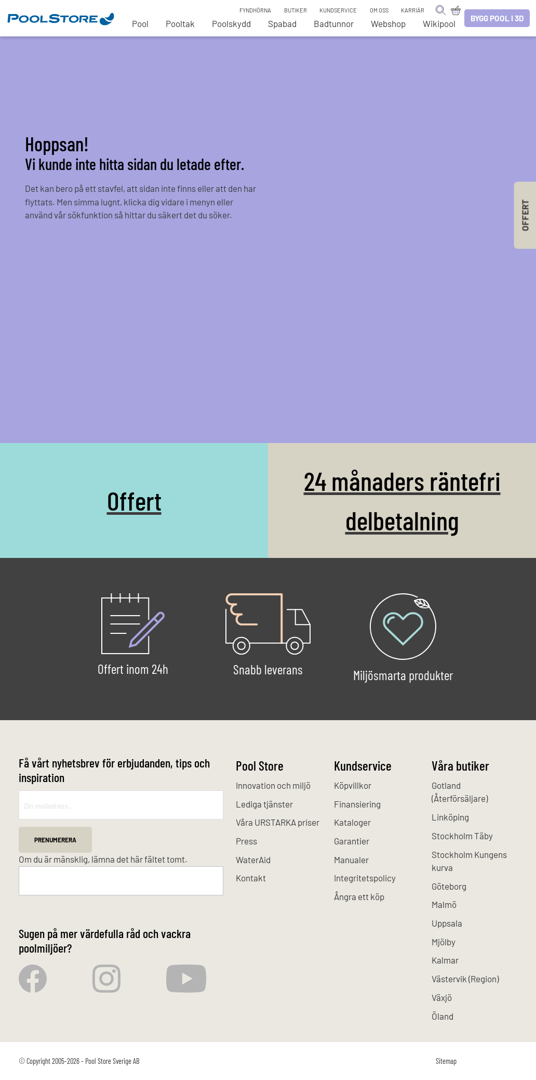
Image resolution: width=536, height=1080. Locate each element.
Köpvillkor (352, 785)
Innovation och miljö (273, 785)
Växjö (442, 997)
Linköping (450, 817)
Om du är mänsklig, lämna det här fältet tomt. (103, 859)
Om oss (379, 10)
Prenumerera (55, 839)
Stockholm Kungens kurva (469, 861)
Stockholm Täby (462, 835)
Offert (134, 500)
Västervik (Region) (465, 978)
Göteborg (449, 886)
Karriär (412, 10)
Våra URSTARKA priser (277, 822)
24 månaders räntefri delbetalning (402, 500)
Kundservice (338, 10)
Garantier (351, 841)
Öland (442, 1016)
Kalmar (445, 960)
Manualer (351, 859)
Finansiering (357, 804)
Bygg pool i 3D (497, 18)
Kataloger (352, 822)
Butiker (295, 10)
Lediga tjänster (264, 804)
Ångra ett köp (359, 896)
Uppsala (447, 923)
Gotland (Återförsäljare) (460, 792)
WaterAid (253, 859)
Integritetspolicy (365, 878)
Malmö (444, 904)
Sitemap (446, 1061)
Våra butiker (460, 765)
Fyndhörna (255, 10)
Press (246, 841)
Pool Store (260, 765)
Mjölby (443, 941)
